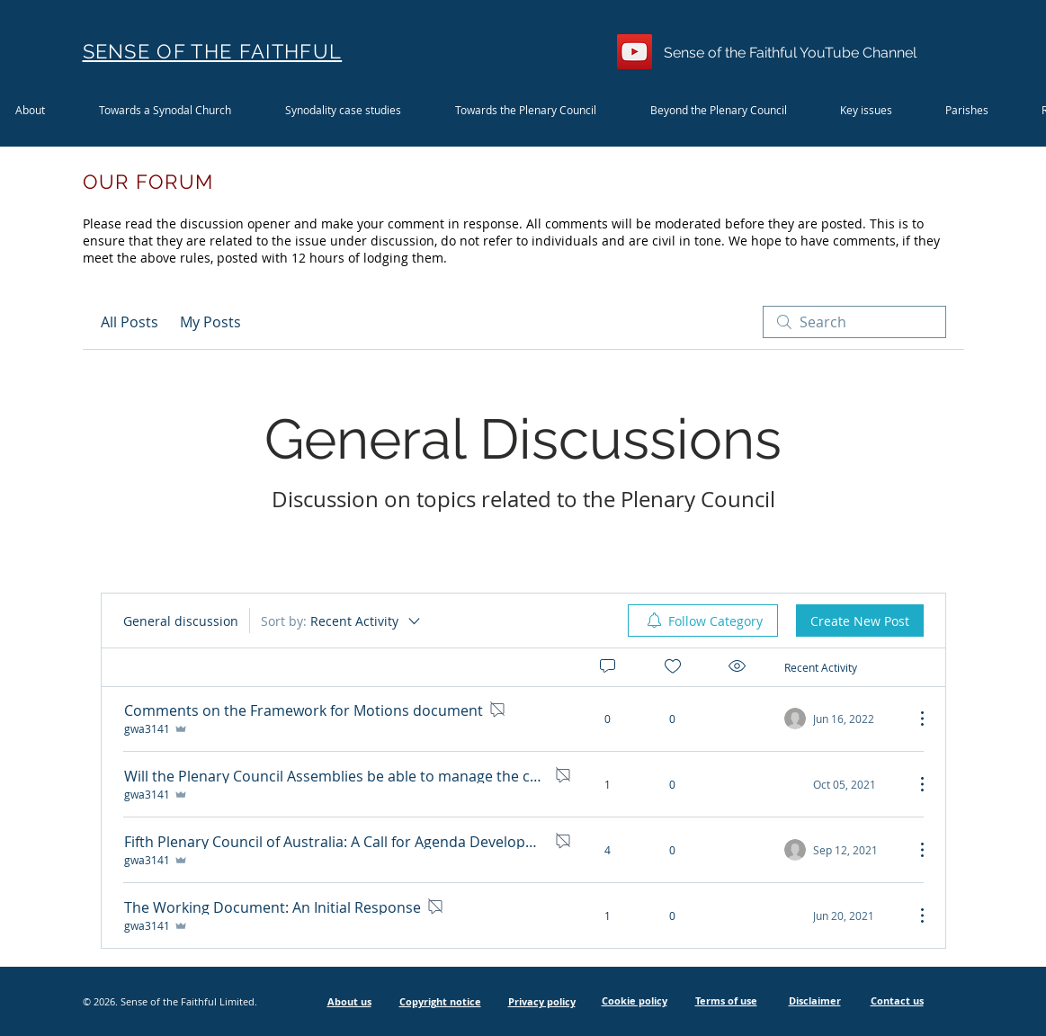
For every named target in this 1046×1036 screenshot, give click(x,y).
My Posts (210, 322)
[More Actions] (913, 718)
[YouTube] (634, 51)
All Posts (129, 322)
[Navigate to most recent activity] (842, 784)
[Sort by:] (342, 620)
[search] (854, 322)
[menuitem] (703, 620)
